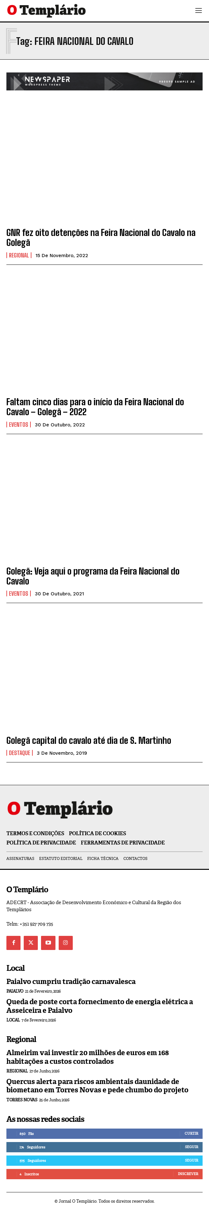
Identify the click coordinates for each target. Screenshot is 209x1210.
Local (13, 1020)
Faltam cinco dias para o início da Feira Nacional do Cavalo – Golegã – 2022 (95, 406)
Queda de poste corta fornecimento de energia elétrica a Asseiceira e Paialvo (99, 1006)
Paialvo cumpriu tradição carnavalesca (71, 981)
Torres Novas (21, 1100)
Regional (19, 255)
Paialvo (14, 991)
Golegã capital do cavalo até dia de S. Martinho (88, 740)
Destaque (19, 753)
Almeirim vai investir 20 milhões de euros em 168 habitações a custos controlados (87, 1057)
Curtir (191, 1133)
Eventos (18, 424)
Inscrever (188, 1174)
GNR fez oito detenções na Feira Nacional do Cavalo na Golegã (101, 237)
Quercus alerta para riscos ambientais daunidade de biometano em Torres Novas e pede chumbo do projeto (97, 1086)
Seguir (191, 1147)
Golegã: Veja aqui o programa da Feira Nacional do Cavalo (93, 576)
